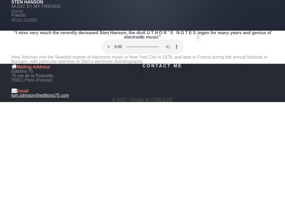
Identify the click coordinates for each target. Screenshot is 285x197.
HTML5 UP (162, 99)
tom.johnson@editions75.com (40, 95)
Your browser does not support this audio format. (143, 46)
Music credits (24, 19)
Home (17, 10)
